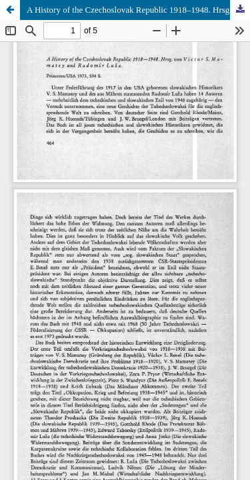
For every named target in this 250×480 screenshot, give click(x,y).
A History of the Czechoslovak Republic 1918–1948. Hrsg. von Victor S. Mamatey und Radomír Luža (138, 10)
